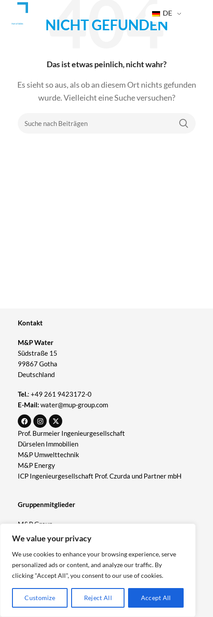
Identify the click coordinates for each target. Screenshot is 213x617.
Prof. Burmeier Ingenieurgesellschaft (71, 433)
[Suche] (107, 123)
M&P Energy (37, 465)
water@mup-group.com (74, 405)
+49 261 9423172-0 (61, 394)
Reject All (98, 597)
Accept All (156, 597)
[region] (98, 570)
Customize (39, 597)
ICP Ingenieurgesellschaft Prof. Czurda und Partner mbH (99, 476)
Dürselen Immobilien (48, 444)
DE (162, 12)
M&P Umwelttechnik (49, 455)
